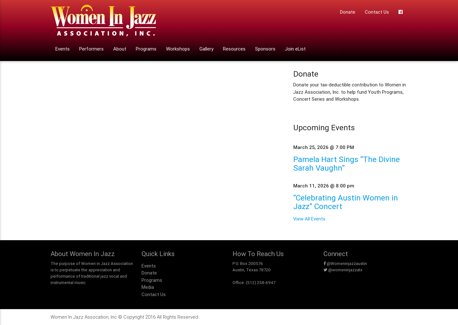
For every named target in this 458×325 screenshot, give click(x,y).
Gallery (206, 49)
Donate (347, 12)
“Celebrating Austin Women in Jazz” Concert (345, 202)
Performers (91, 49)
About (119, 49)
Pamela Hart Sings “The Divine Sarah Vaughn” (346, 163)
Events (62, 49)
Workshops (178, 49)
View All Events (309, 219)
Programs (146, 49)
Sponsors (265, 49)
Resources (234, 49)
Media (148, 287)
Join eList (295, 49)
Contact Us (377, 12)
